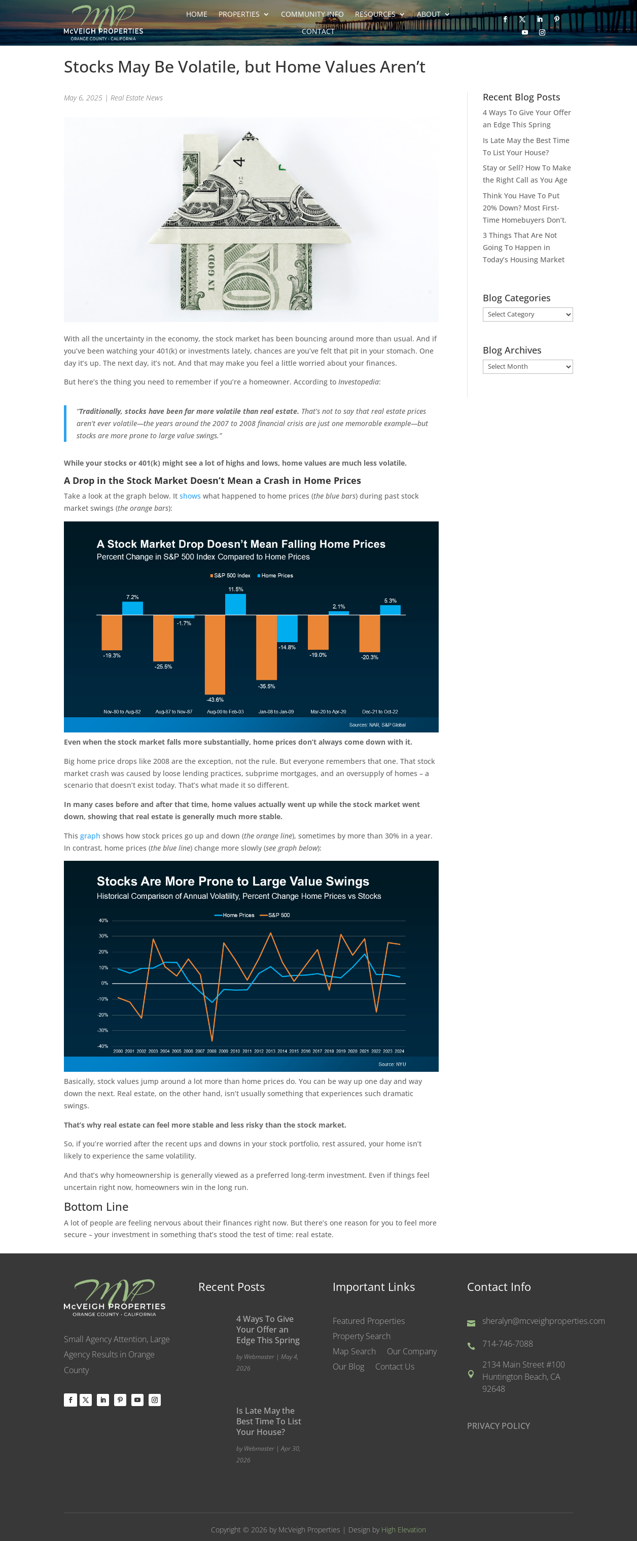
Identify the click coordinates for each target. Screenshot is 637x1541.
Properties (239, 14)
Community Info (312, 14)
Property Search (362, 1337)
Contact (318, 31)
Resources (375, 14)
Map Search (354, 1352)
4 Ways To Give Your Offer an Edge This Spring (268, 1329)
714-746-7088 (507, 1344)
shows (190, 496)
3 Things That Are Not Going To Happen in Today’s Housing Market (523, 247)
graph (90, 835)
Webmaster (259, 1356)
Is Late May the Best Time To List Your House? (268, 1421)
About (429, 14)
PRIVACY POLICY (498, 1426)
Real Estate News (137, 97)
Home (196, 14)
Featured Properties (369, 1322)
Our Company (412, 1352)
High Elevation (403, 1529)
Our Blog (348, 1368)
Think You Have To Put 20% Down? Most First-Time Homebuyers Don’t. (525, 208)
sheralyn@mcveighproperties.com (543, 1321)
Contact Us (394, 1368)
